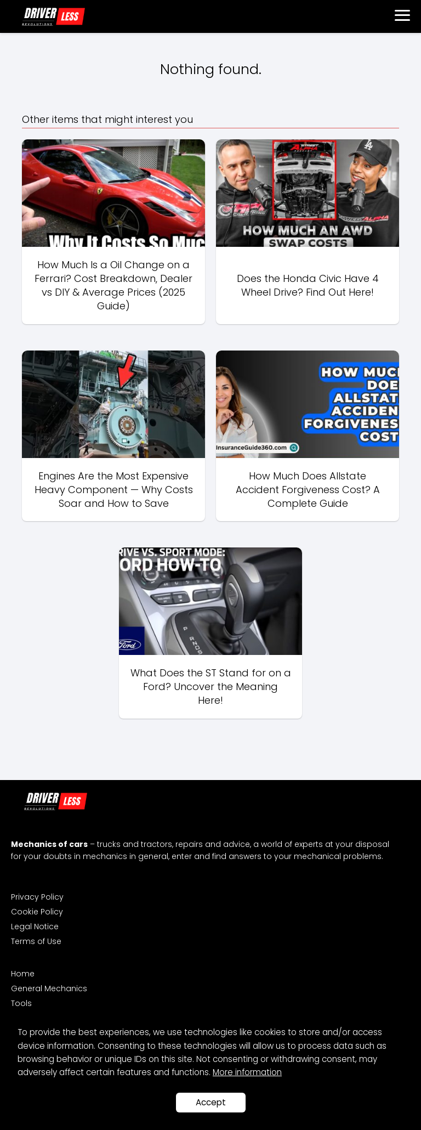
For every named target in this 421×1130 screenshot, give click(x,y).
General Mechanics (49, 988)
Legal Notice (35, 926)
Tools (21, 1003)
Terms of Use (36, 941)
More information (247, 1072)
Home (23, 973)
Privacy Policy (37, 896)
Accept (211, 1102)
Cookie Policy (37, 911)
